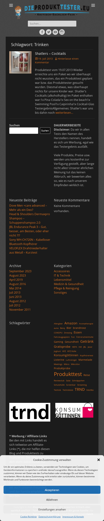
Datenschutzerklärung (50, 516)
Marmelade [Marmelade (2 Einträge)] (85, 359)
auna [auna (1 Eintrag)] (56, 328)
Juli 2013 (14, 292)
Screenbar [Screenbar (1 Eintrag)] (71, 385)
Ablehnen (52, 499)
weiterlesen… (64, 113)
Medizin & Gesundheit (69, 284)
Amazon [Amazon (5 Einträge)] (70, 323)
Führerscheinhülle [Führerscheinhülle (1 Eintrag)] (84, 337)
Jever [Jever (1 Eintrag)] (90, 347)
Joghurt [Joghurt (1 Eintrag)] (57, 351)
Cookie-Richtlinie (28, 516)
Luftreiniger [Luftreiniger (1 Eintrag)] (71, 360)
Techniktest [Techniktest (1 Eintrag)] (68, 390)
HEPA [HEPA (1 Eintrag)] (74, 347)
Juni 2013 (15, 297)
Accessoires (62, 271)
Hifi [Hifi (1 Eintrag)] (80, 347)
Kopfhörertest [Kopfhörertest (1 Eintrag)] (86, 355)
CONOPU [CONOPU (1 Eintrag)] (58, 332)
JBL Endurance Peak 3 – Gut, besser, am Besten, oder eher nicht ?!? (29, 231)
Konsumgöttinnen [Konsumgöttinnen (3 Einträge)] (66, 355)
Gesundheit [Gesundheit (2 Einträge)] (72, 341)
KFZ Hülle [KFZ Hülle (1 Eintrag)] (71, 351)
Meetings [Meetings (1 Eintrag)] (58, 364)
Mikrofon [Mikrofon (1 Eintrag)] (75, 364)
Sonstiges (60, 292)
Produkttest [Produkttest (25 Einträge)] (68, 374)
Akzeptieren (52, 490)
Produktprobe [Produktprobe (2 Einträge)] (62, 368)
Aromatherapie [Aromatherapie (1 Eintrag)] (86, 323)
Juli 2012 (14, 305)
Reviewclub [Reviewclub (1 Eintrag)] (59, 380)
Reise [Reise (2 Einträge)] (86, 375)
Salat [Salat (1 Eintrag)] (68, 380)
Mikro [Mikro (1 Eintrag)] (66, 364)
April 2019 (16, 280)
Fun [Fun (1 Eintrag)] (73, 337)
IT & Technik (62, 275)
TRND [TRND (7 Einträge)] (80, 389)
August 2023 (17, 275)
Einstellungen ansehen (52, 509)
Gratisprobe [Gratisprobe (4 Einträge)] (62, 346)
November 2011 (20, 310)
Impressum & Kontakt (73, 516)
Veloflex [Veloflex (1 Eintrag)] (90, 390)
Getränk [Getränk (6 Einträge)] (87, 341)
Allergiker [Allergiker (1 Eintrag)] (58, 323)
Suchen (14, 125)
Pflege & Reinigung (66, 288)
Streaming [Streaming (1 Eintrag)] (82, 385)
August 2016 (17, 284)
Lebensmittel (62, 280)
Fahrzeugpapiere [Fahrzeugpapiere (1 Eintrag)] (62, 337)
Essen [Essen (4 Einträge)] (78, 332)
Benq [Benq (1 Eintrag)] (62, 328)
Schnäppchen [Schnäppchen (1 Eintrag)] (78, 380)
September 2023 (20, 271)
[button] (98, 460)
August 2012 (17, 301)
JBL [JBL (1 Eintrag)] (84, 347)
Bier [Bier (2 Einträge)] (69, 328)
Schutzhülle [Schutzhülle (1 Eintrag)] (59, 385)
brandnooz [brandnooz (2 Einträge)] (79, 328)
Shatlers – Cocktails (50, 53)
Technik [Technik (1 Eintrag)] (57, 390)
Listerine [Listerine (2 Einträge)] (59, 359)
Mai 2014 (15, 288)
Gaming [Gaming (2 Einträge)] (58, 341)
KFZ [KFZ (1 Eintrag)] (64, 351)
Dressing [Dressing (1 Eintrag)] (68, 332)
